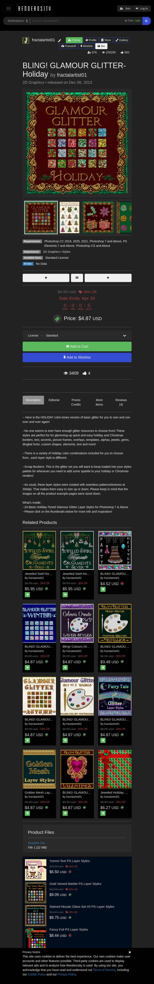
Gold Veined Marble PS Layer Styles (75, 883)
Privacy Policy (67, 974)
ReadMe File (36, 843)
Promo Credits (76, 402)
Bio (101, 46)
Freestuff (68, 46)
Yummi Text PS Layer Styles (70, 861)
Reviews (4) (121, 402)
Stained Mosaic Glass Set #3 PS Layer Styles (82, 906)
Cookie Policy (37, 974)
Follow (74, 40)
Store (106, 40)
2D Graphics (51, 251)
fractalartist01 (72, 75)
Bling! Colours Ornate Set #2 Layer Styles (92, 646)
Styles (66, 251)
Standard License (57, 257)
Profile (91, 40)
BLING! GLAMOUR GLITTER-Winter (51, 646)
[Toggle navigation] (8, 8)
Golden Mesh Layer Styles (43, 792)
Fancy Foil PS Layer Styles (69, 929)
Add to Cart (77, 346)
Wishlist (86, 46)
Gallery (122, 40)
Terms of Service (104, 970)
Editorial (54, 400)
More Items (99, 402)
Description (33, 400)
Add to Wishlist (77, 357)
